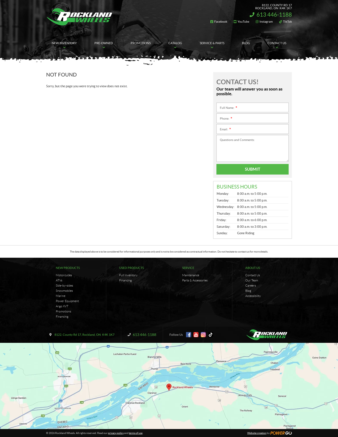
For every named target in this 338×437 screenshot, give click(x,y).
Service (188, 268)
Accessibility (253, 296)
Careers (250, 285)
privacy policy (116, 433)
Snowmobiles (64, 290)
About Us (252, 268)
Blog (248, 290)
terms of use (135, 433)
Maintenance (190, 275)
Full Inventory (128, 275)
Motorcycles (64, 275)
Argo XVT (62, 306)
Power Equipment (67, 301)
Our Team (251, 280)
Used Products (131, 268)
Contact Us (252, 275)
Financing (62, 316)
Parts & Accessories (195, 280)
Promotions (63, 311)
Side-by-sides (64, 285)
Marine (60, 296)
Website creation (256, 433)
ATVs (59, 280)
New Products (68, 268)
